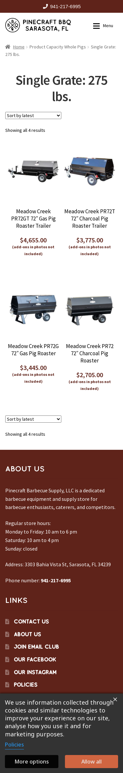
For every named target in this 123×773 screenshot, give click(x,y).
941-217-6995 (61, 6)
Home (19, 47)
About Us (27, 634)
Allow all (91, 761)
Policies (25, 684)
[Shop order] (33, 115)
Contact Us (31, 621)
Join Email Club (36, 646)
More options (31, 761)
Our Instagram (35, 672)
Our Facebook (35, 659)
